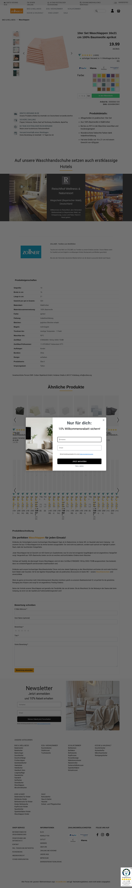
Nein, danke (79, 466)
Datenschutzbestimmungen (86, 454)
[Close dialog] (103, 420)
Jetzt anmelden (79, 461)
